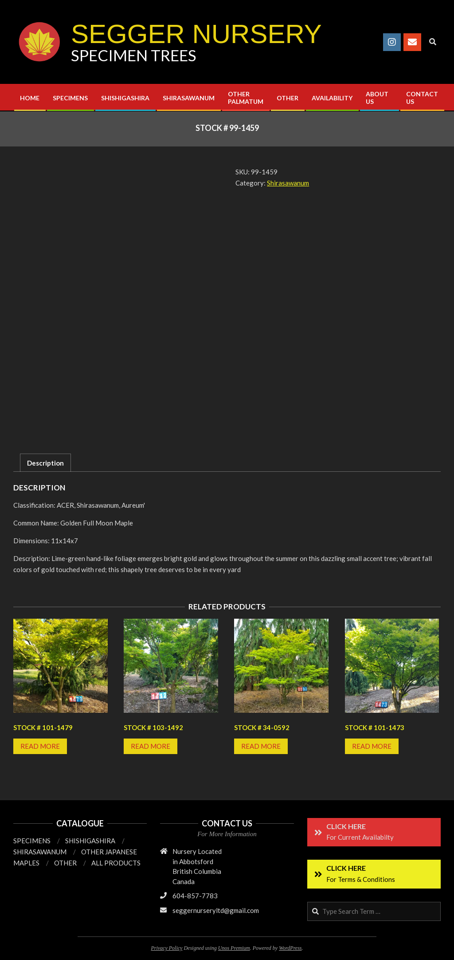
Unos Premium (234, 948)
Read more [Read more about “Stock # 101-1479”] (40, 746)
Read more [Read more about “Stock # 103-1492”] (150, 746)
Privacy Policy (166, 948)
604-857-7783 (195, 896)
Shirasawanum (288, 183)
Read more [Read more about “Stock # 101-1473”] (371, 746)
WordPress (290, 948)
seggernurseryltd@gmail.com (215, 910)
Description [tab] (45, 463)
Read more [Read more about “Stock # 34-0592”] (261, 746)
